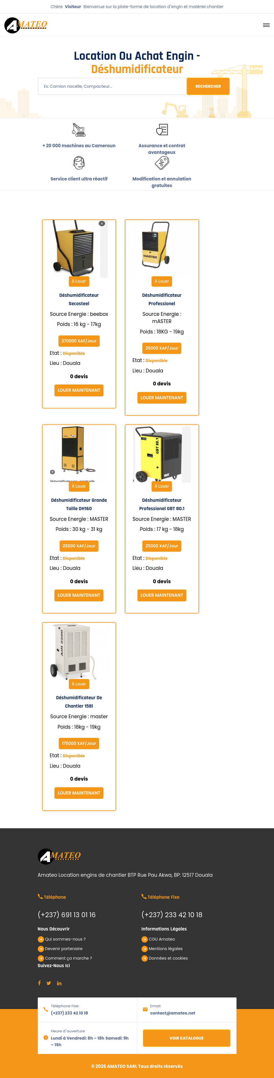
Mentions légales (162, 949)
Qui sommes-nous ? (62, 939)
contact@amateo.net (172, 1013)
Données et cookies (164, 958)
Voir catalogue (187, 1038)
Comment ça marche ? (65, 958)
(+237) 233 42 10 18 (69, 1013)
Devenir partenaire (60, 949)
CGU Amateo (158, 939)
